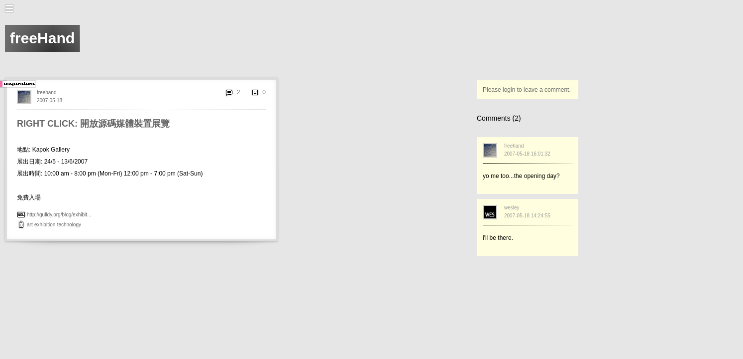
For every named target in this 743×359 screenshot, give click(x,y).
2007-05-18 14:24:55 (527, 215)
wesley (512, 207)
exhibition (44, 224)
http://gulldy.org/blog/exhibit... (59, 214)
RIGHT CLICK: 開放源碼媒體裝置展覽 (93, 124)
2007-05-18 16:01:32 (527, 154)
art (30, 224)
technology (69, 224)
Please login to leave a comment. (527, 89)
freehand (46, 92)
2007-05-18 (49, 100)
